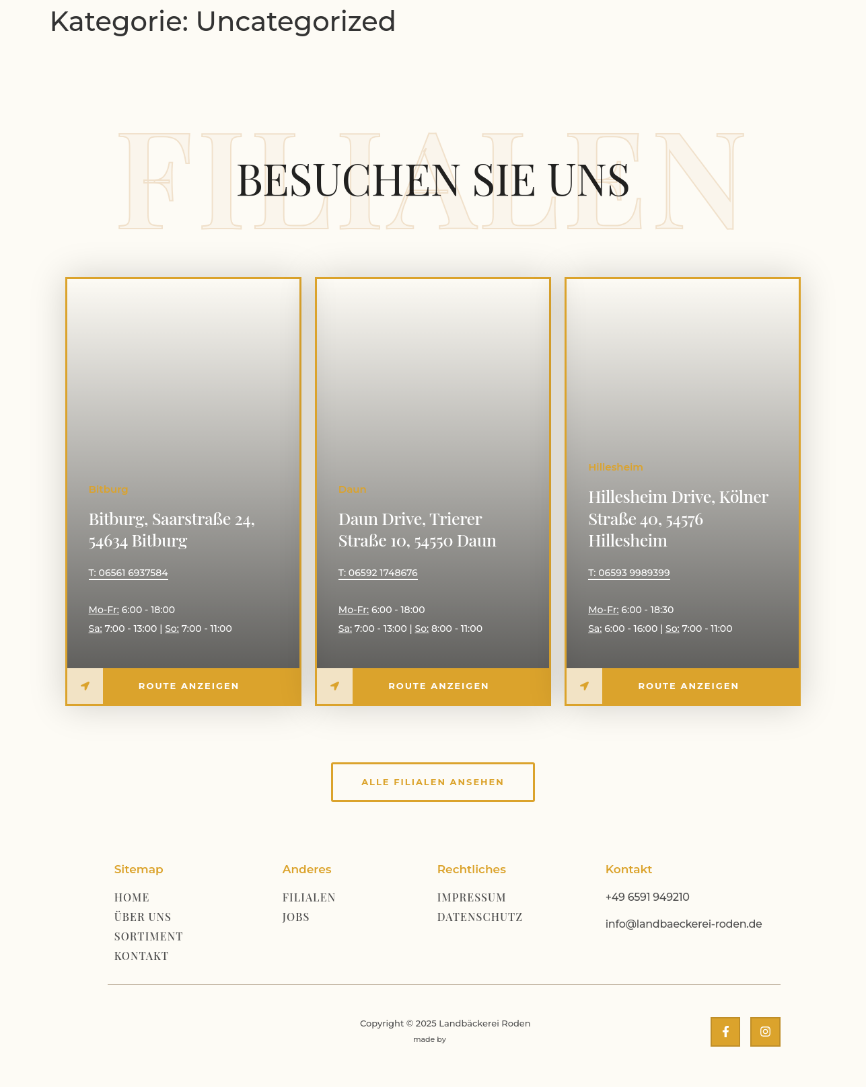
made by (429, 1039)
